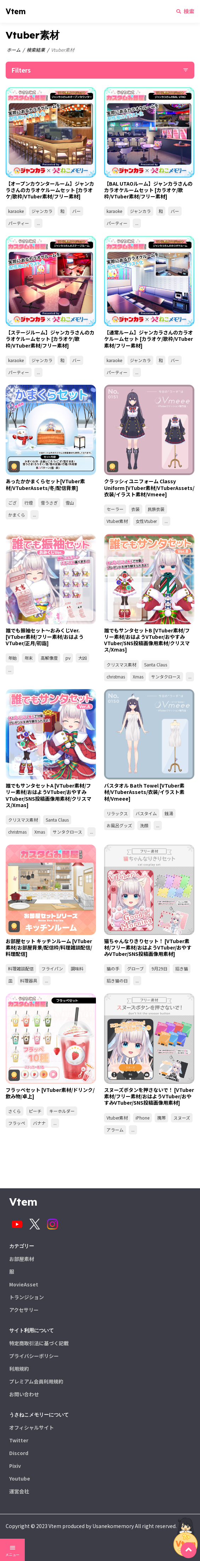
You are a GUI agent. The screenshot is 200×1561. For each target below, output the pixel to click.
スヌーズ (181, 1118)
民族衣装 (156, 509)
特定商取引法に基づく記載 (39, 1343)
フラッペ (16, 1123)
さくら (14, 1111)
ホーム (14, 49)
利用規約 (19, 1368)
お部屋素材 (21, 1258)
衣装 (135, 509)
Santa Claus (155, 664)
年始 (12, 658)
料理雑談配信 (21, 968)
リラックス (117, 813)
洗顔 (144, 825)
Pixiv (15, 1465)
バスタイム (146, 813)
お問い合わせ (24, 1394)
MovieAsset (23, 1284)
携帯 (161, 1118)
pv (67, 658)
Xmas (138, 677)
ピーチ (35, 1111)
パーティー (18, 223)
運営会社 (19, 1491)
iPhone (142, 1118)
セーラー (115, 509)
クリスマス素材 (121, 664)
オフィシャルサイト (31, 1427)
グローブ (135, 968)
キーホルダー (62, 1111)
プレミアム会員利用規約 (36, 1381)
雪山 (69, 503)
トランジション (26, 1297)
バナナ (39, 1123)
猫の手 (113, 968)
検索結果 (36, 49)
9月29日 (159, 968)
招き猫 (181, 968)
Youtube (19, 1478)
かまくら (16, 515)
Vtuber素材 (117, 521)
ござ (12, 503)
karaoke (16, 211)
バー (76, 211)
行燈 (28, 503)
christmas (116, 677)
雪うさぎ (49, 503)
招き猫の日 (117, 980)
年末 (28, 658)
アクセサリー (24, 1309)
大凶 (82, 658)
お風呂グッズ (119, 825)
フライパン (52, 968)
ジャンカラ (42, 211)
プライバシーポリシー (34, 1355)
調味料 (77, 968)
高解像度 (49, 658)
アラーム (115, 1130)
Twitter (18, 1440)
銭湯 (169, 813)
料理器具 (28, 980)
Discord (18, 1452)
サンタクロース (166, 677)
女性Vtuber (146, 521)
